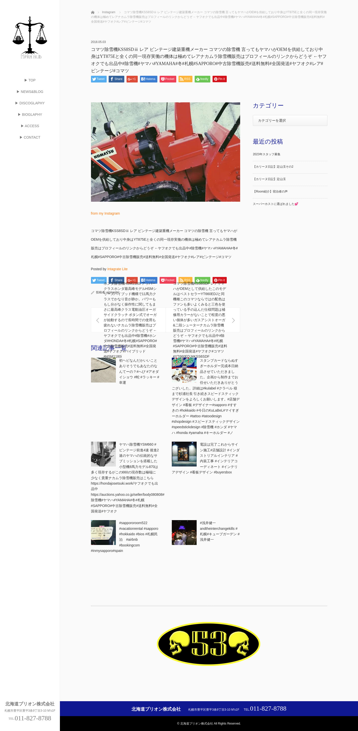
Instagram (108, 12)
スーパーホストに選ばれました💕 (275, 204)
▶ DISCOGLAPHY (30, 103)
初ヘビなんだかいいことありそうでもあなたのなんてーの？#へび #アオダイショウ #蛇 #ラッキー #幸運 (139, 371)
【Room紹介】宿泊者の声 (270, 191)
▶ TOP (30, 80)
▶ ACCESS (30, 126)
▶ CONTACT (30, 137)
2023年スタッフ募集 (266, 154)
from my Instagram (105, 213)
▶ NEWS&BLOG (29, 92)
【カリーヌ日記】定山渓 (269, 179)
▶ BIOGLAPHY (30, 114)
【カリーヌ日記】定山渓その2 (273, 166)
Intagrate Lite (117, 269)
